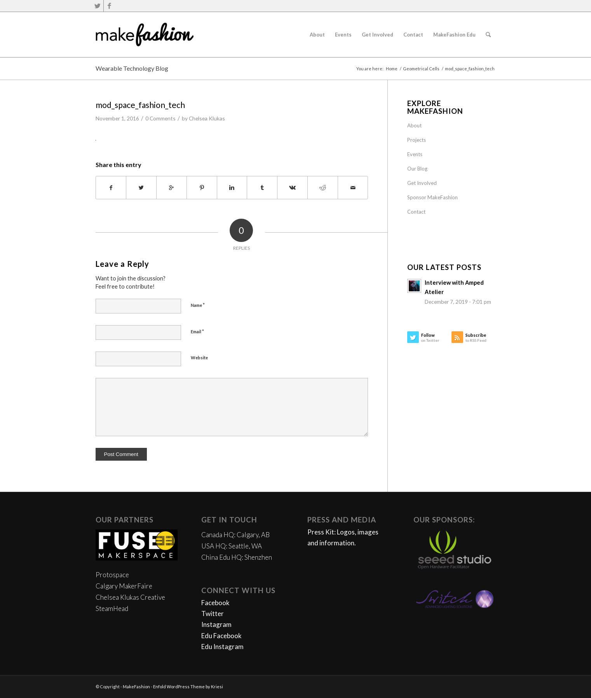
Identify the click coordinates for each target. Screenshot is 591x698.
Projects (416, 140)
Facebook (215, 603)
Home (391, 68)
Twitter (212, 613)
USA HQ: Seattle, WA (231, 546)
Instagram (216, 624)
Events (414, 154)
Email (197, 331)
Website (199, 357)
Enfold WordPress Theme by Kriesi (188, 686)
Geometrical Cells (421, 68)
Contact (416, 212)
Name (198, 305)
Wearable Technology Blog (132, 68)
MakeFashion (136, 686)
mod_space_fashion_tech (140, 105)
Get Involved (422, 183)
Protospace (112, 575)
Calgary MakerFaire (124, 586)
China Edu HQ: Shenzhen (236, 557)
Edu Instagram (222, 646)
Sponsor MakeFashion (432, 197)
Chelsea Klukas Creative (130, 597)
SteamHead (112, 608)
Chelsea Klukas (207, 118)
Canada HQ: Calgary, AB (235, 535)
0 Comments (160, 118)
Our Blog (417, 168)
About (414, 125)
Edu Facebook (221, 636)
